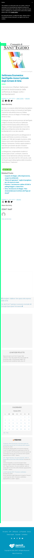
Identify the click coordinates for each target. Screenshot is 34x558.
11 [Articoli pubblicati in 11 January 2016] (5, 423)
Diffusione (15, 531)
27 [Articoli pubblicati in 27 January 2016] (13, 429)
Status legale (10, 534)
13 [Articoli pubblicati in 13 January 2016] (13, 423)
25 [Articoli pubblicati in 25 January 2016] (5, 429)
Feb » (7, 432)
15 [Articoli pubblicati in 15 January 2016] (21, 423)
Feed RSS (17, 440)
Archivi (3, 44)
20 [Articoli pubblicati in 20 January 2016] (13, 426)
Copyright (17, 534)
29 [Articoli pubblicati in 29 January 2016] (21, 429)
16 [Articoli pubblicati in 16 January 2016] (25, 423)
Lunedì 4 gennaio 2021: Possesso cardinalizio (14, 472)
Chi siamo (5, 531)
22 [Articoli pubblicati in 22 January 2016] (21, 426)
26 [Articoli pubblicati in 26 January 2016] (9, 429)
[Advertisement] (17, 24)
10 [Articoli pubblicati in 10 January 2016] (28, 420)
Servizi (29, 531)
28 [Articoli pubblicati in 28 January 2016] (17, 429)
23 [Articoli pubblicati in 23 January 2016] (25, 426)
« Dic (4, 432)
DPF (10, 531)
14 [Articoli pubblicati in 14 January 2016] (17, 423)
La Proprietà (22, 531)
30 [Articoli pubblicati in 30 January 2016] (25, 429)
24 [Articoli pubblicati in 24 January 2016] (28, 426)
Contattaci (24, 534)
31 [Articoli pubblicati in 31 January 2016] (28, 429)
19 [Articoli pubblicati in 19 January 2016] (9, 426)
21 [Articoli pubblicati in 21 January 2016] (17, 426)
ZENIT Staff (20, 98)
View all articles (6, 219)
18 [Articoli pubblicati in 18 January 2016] (5, 426)
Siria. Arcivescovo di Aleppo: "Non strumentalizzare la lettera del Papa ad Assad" (17, 191)
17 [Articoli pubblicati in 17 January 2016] (28, 423)
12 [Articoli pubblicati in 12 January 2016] (9, 423)
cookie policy (14, 12)
